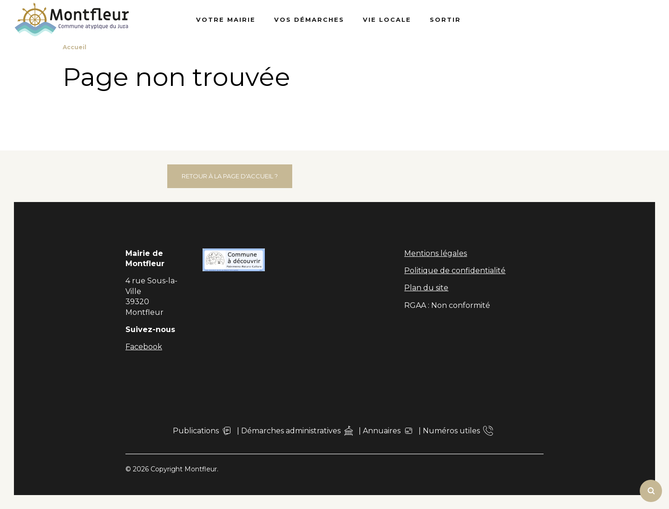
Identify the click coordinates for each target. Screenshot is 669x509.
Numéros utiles (458, 431)
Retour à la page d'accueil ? (230, 176)
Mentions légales (435, 253)
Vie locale (387, 19)
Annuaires (388, 431)
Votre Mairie (226, 19)
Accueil (74, 47)
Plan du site (426, 287)
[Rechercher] (651, 491)
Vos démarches (309, 19)
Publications (202, 431)
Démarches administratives (297, 431)
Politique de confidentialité (454, 270)
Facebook (143, 346)
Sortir (445, 19)
